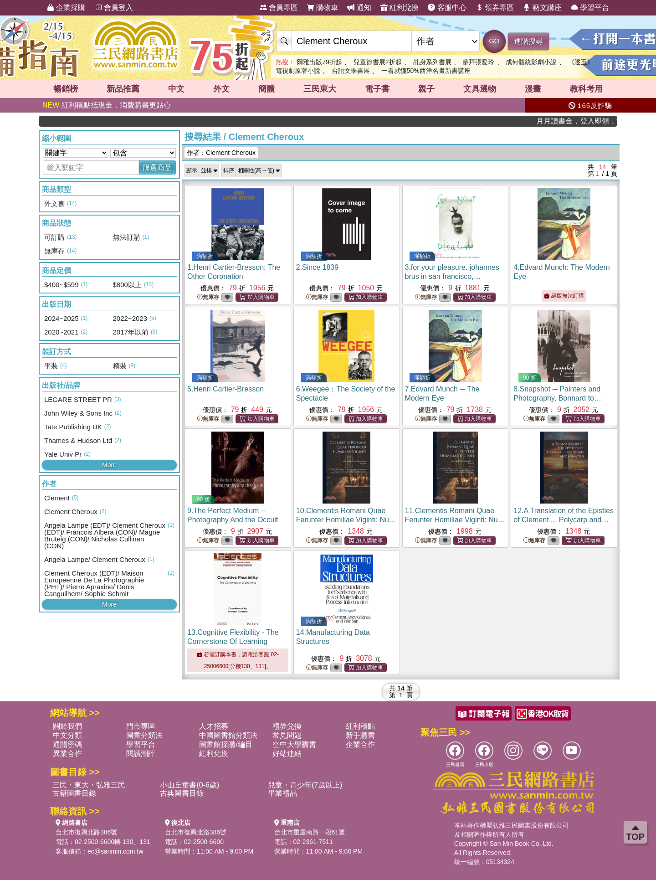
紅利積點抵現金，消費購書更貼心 (106, 105)
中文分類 (67, 735)
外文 (221, 88)
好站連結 (287, 753)
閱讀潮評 (140, 753)
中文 (176, 88)
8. (557, 398)
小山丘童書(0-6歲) (189, 785)
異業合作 (67, 753)
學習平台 (590, 7)
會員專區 (279, 7)
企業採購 (66, 7)
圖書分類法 (144, 735)
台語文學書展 (351, 70)
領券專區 (495, 7)
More (109, 464)
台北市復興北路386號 (86, 832)
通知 (359, 7)
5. (225, 389)
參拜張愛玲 (478, 62)
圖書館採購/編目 (225, 744)
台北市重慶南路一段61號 (309, 832)
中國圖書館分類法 (228, 735)
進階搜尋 (528, 41)
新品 (123, 88)
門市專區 (140, 726)
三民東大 (319, 88)
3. (452, 276)
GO (494, 41)
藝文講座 (542, 7)
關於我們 (67, 726)
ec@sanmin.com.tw (115, 851)
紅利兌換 (399, 7)
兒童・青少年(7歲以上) (305, 785)
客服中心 (447, 7)
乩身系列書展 (432, 62)
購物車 (322, 7)
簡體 (266, 88)
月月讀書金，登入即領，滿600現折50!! (587, 121)
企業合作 (360, 744)
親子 (426, 88)
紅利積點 (360, 726)
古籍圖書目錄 (74, 793)
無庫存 (208, 297)
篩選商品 (157, 167)
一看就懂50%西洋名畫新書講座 (426, 70)
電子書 (377, 88)
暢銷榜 (65, 88)
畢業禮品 (282, 793)
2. (317, 267)
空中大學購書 (294, 744)
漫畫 (533, 88)
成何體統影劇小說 (531, 62)
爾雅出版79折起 (319, 62)
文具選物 (479, 88)
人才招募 (213, 726)
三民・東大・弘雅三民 (88, 785)
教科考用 (586, 88)
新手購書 (360, 735)
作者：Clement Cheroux (221, 152)
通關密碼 (67, 744)
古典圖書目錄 (182, 793)
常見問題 (287, 735)
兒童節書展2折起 (378, 62)
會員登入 (113, 7)
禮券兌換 (287, 726)
